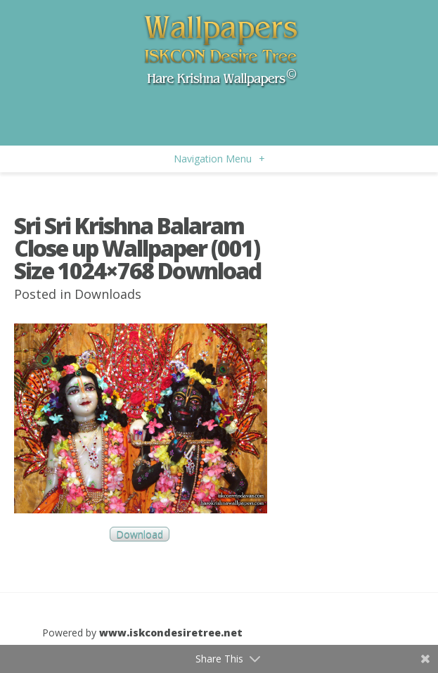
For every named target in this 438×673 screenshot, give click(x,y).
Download (139, 534)
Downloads (108, 294)
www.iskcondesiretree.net (171, 632)
